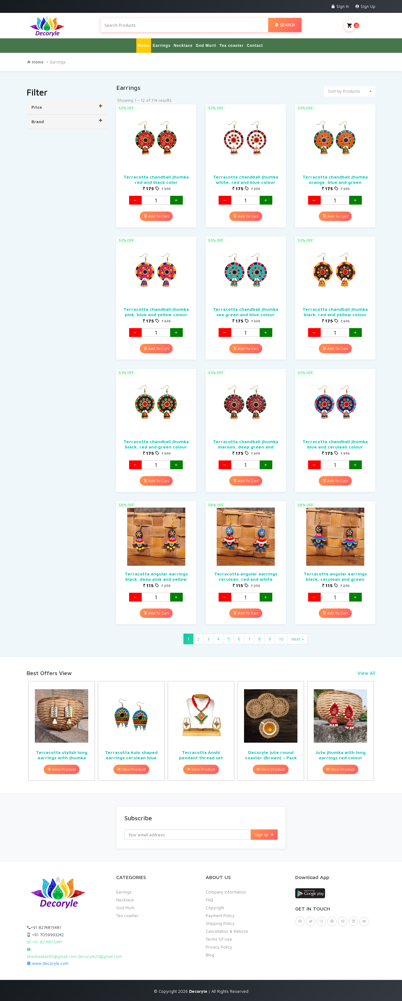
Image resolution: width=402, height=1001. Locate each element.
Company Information (226, 891)
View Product (61, 769)
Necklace (183, 45)
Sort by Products (344, 90)
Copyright (215, 907)
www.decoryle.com (47, 962)
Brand (66, 121)
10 (281, 638)
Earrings (162, 45)
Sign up (264, 834)
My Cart (359, 25)
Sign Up (365, 6)
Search (285, 24)
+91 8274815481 (44, 927)
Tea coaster (232, 45)
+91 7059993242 (45, 934)
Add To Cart (156, 215)
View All (366, 672)
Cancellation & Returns (227, 930)
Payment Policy (220, 915)
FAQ (209, 899)
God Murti (206, 45)
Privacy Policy (219, 946)
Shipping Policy (220, 923)
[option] (61, 730)
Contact (255, 45)
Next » (297, 638)
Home (143, 45)
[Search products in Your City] (184, 25)
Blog (210, 954)
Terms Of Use (219, 938)
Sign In (340, 6)
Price (66, 106)
